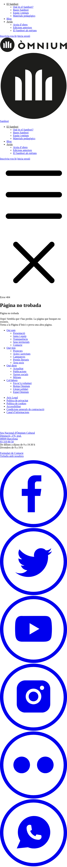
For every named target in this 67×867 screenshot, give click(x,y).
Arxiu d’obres (20, 24)
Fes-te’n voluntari (22, 383)
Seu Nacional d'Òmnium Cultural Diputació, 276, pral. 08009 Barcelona (17, 435)
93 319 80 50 (7, 441)
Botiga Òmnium (21, 386)
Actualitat (18, 368)
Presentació (19, 333)
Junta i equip (19, 336)
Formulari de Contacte (11, 453)
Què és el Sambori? (23, 7)
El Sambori (12, 4)
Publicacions (19, 371)
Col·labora (12, 380)
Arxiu (10, 21)
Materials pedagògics (24, 15)
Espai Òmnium (21, 392)
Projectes (18, 350)
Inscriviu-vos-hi (8, 36)
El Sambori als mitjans (25, 30)
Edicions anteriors (22, 27)
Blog (9, 18)
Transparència (20, 339)
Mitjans (17, 377)
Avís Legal (12, 397)
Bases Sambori (21, 9)
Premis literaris (21, 359)
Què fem (11, 348)
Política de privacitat (17, 400)
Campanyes (19, 356)
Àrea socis (18, 362)
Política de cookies (16, 403)
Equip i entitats (21, 12)
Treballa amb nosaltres (12, 456)
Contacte (17, 345)
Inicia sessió (23, 36)
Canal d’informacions (18, 412)
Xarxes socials (20, 374)
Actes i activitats (21, 353)
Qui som (11, 330)
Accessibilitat (14, 406)
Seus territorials (21, 342)
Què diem (12, 365)
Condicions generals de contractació (25, 409)
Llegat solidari (20, 389)
